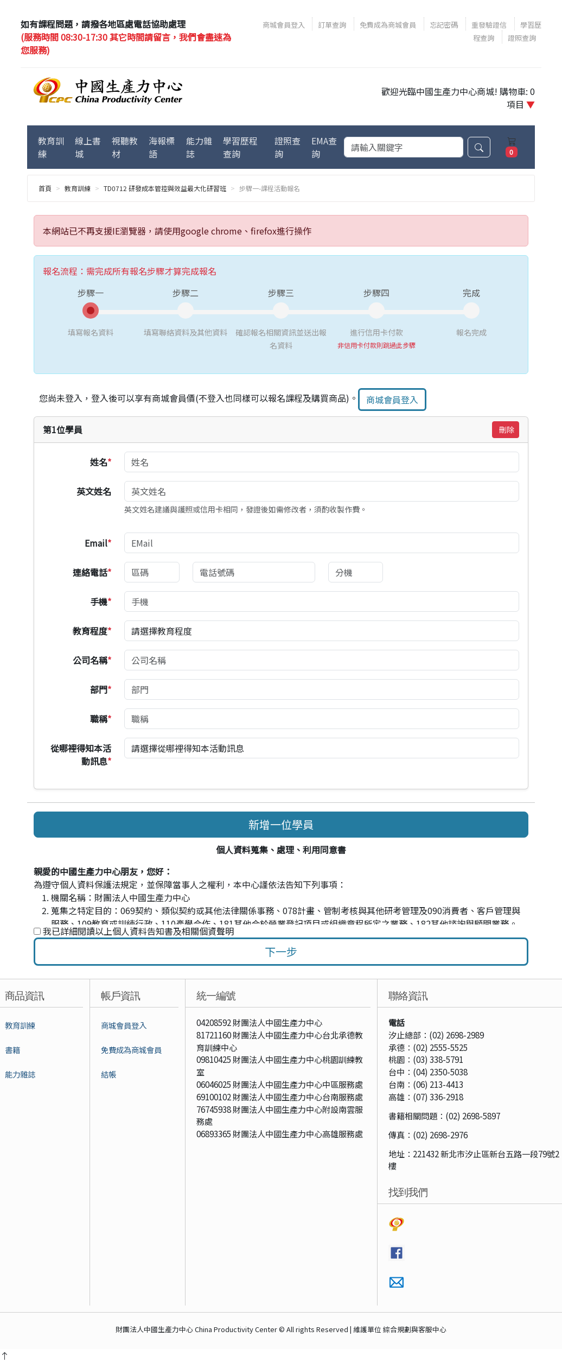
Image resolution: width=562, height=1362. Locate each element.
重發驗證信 (489, 25)
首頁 (45, 188)
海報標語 (162, 147)
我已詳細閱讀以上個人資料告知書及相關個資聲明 (134, 930)
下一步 (281, 951)
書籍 (12, 1049)
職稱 (101, 718)
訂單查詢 (332, 25)
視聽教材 (125, 147)
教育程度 (92, 630)
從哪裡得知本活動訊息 (81, 755)
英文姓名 (94, 491)
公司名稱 (92, 660)
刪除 (506, 429)
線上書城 (88, 147)
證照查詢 (522, 38)
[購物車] (511, 147)
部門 (101, 689)
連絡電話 (92, 572)
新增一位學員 (281, 824)
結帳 (108, 1074)
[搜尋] (403, 147)
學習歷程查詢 (240, 147)
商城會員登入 (284, 25)
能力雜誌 (199, 147)
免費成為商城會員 (388, 25)
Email (98, 542)
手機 (101, 601)
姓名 (101, 461)
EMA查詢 (324, 147)
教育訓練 (51, 147)
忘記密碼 (444, 25)
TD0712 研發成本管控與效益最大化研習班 (165, 188)
